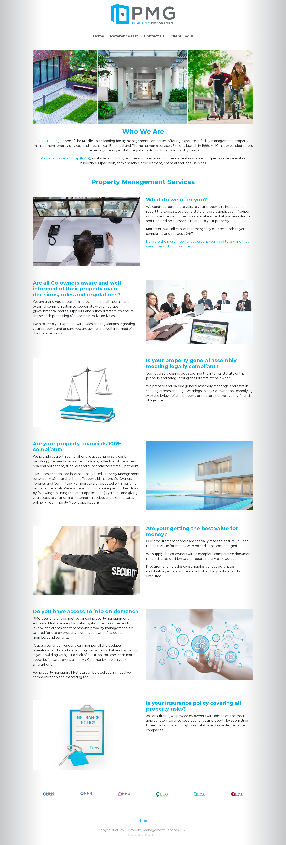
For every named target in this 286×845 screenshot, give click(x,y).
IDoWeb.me (151, 835)
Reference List (124, 36)
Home (98, 36)
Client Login (181, 36)
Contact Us (154, 36)
